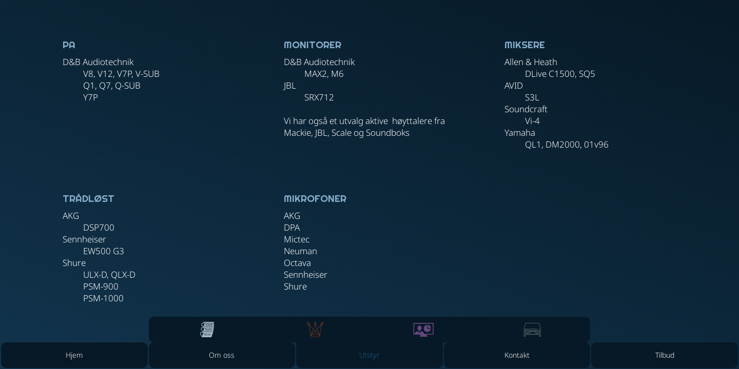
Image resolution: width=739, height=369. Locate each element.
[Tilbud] (664, 355)
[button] (369, 355)
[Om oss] (222, 355)
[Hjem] (74, 355)
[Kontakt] (517, 355)
